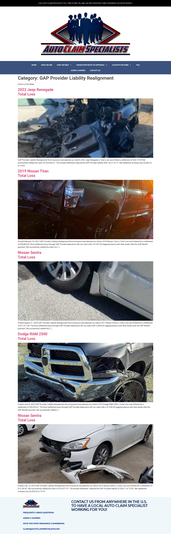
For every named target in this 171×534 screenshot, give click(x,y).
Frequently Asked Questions (38, 512)
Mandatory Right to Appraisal (91, 65)
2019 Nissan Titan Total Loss (33, 173)
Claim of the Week (121, 65)
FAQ (138, 65)
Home (33, 65)
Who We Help (64, 65)
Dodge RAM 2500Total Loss (32, 336)
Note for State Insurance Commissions (43, 523)
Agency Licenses (78, 70)
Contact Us (95, 70)
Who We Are (46, 65)
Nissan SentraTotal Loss (29, 254)
